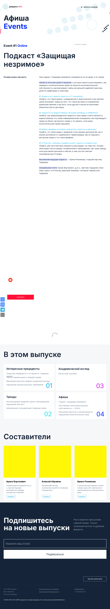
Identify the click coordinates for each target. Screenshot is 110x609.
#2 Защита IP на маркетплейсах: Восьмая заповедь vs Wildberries (68, 113)
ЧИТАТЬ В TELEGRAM (90, 7)
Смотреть (20, 297)
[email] (55, 543)
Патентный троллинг (67, 374)
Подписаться (55, 554)
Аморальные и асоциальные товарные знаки (26, 408)
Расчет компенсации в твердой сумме (23, 377)
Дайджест (15, 7)
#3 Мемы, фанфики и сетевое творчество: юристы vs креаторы (67, 129)
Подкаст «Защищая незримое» (72, 402)
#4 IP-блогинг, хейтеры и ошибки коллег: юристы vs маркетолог (68, 143)
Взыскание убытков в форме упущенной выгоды (28, 381)
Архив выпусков (95, 579)
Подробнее (11, 496)
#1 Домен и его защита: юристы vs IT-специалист (61, 96)
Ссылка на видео (81, 44)
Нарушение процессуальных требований (24, 385)
